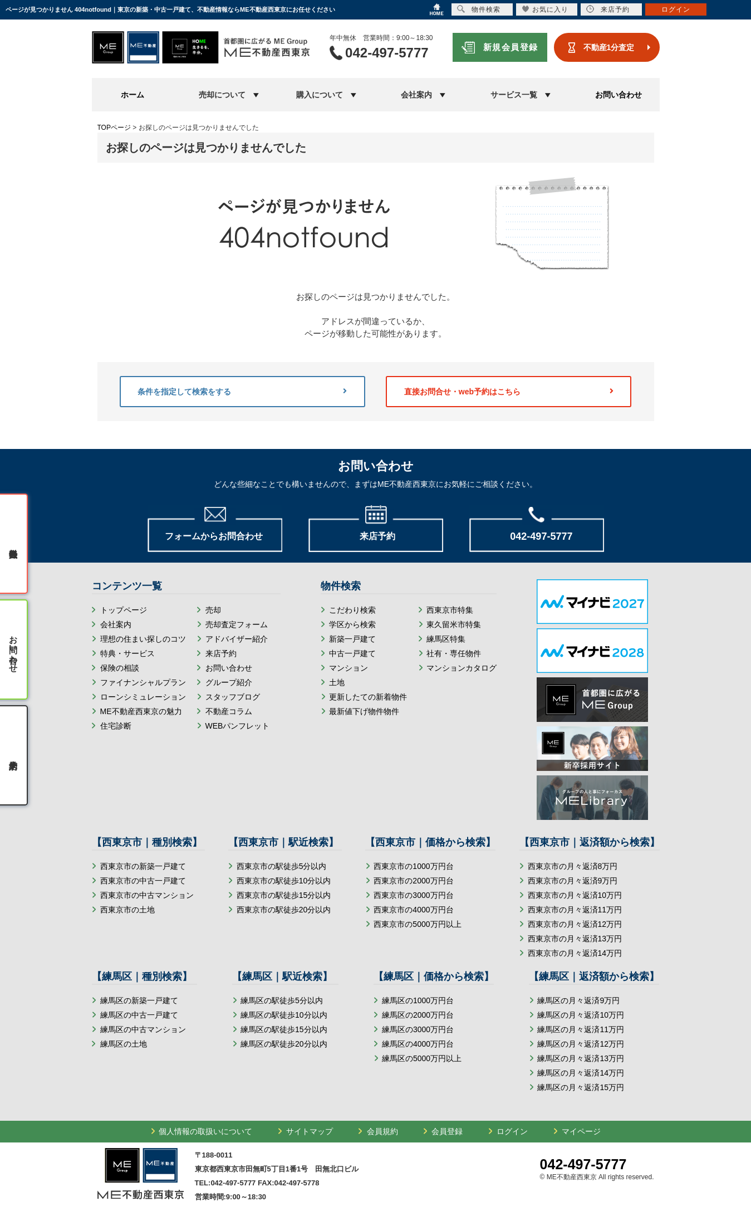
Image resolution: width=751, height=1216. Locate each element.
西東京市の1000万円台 (413, 866)
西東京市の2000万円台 (413, 880)
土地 (337, 682)
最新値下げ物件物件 (364, 711)
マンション (348, 667)
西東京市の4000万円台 (413, 909)
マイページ (581, 1131)
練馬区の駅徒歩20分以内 (283, 1043)
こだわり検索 (352, 609)
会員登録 (447, 1131)
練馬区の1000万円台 (418, 1000)
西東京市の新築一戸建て (143, 866)
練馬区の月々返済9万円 (578, 1000)
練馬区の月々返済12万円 (580, 1043)
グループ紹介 (228, 682)
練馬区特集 (445, 638)
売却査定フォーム (236, 624)
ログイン (512, 1131)
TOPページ (114, 127)
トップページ (123, 609)
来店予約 (221, 653)
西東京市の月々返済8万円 (573, 866)
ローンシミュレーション (143, 696)
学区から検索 (352, 624)
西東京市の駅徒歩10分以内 (284, 880)
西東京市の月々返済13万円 (575, 938)
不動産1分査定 (609, 47)
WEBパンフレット (237, 725)
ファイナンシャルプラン (143, 682)
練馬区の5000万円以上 (422, 1058)
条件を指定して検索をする (242, 391)
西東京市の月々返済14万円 (575, 953)
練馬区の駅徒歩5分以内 (281, 1000)
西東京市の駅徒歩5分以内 (282, 866)
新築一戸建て (352, 638)
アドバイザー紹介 (236, 638)
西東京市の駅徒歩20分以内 (284, 909)
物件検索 (478, 9)
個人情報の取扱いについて (205, 1131)
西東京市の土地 (127, 909)
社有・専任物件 (453, 653)
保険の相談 (119, 667)
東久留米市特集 (453, 624)
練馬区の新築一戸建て (139, 1000)
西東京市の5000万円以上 (417, 924)
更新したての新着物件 (368, 696)
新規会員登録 (510, 47)
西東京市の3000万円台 (413, 895)
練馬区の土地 (123, 1043)
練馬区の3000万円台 (418, 1029)
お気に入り (545, 9)
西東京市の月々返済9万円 (573, 880)
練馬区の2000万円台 (418, 1014)
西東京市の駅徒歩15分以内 (284, 895)
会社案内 (115, 624)
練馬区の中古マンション (143, 1029)
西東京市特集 (449, 609)
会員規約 (382, 1131)
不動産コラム (228, 711)
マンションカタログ (461, 667)
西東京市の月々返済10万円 (575, 895)
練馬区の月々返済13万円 (580, 1058)
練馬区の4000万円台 (418, 1043)
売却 (213, 609)
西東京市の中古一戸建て (143, 880)
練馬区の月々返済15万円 (580, 1087)
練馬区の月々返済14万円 (580, 1072)
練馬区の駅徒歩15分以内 (283, 1029)
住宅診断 (115, 725)
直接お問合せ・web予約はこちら (508, 391)
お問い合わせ (618, 94)
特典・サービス (127, 653)
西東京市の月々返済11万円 (575, 909)
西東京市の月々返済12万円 (575, 924)
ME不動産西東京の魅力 (141, 711)
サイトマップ (309, 1131)
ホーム (132, 94)
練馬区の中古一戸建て (139, 1014)
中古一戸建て (352, 653)
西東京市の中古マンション (147, 895)
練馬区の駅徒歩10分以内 (283, 1014)
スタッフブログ (232, 696)
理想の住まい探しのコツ (143, 638)
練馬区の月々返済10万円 (580, 1014)
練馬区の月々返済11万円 (580, 1029)
